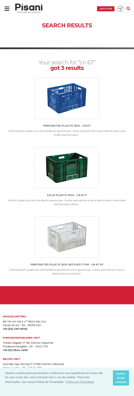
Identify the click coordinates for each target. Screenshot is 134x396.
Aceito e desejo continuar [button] (121, 377)
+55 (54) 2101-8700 (15, 328)
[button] (109, 378)
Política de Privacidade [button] (80, 381)
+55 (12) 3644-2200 (15, 350)
